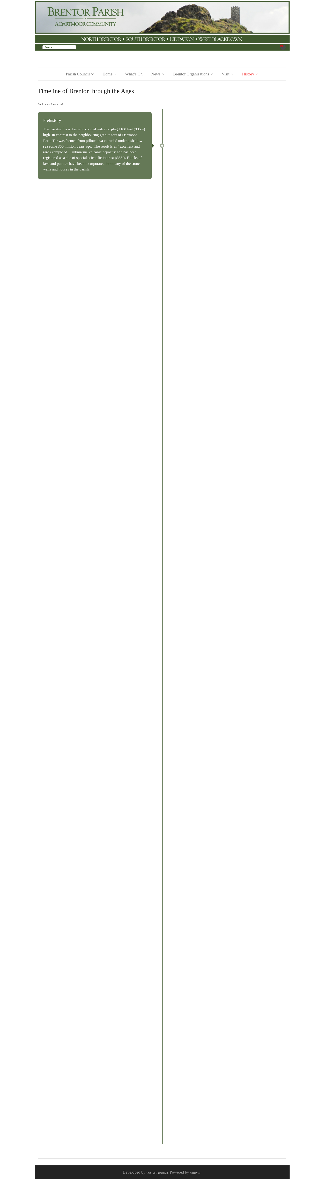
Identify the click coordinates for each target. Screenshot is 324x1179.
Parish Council (78, 74)
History (248, 74)
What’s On (133, 74)
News (156, 74)
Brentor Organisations (191, 74)
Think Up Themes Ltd (157, 1172)
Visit (225, 74)
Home (107, 74)
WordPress (195, 1172)
